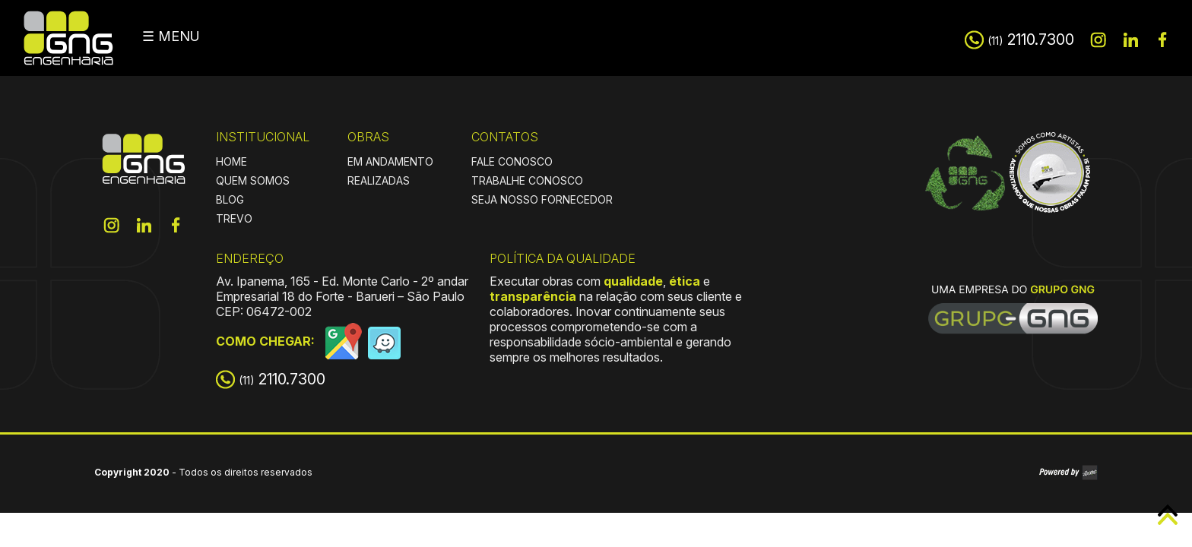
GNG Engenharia (68, 38)
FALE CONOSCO (512, 161)
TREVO (234, 218)
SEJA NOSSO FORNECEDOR (542, 199)
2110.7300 (1031, 39)
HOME (231, 161)
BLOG (230, 199)
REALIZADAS (378, 180)
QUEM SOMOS (253, 180)
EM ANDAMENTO (390, 161)
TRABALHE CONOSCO (527, 180)
